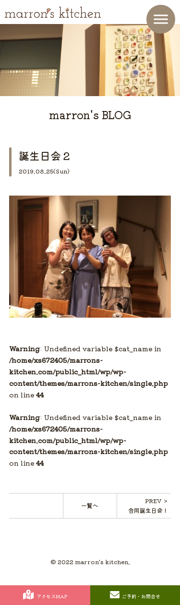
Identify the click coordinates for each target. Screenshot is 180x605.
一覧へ (89, 505)
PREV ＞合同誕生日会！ (148, 505)
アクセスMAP (45, 595)
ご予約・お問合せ (135, 595)
